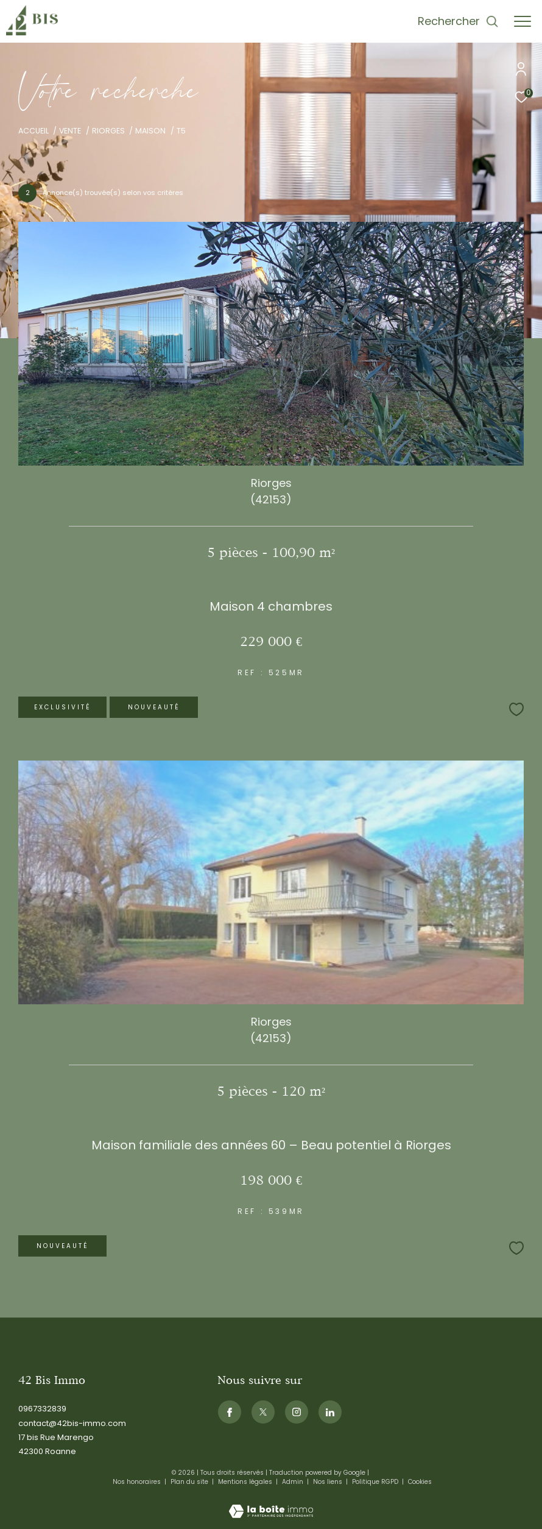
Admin (293, 1481)
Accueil (33, 131)
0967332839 (42, 1408)
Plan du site (190, 1481)
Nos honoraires (138, 1481)
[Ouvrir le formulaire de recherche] (458, 21)
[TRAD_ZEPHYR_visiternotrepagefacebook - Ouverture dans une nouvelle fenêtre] (229, 1412)
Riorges (108, 131)
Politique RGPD (375, 1481)
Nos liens (328, 1481)
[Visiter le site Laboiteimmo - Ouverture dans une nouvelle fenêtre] (271, 1503)
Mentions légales (246, 1481)
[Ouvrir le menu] (522, 21)
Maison (150, 131)
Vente (70, 131)
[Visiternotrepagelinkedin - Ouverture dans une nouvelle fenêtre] (330, 1412)
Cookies (420, 1482)
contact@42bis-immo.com (72, 1423)
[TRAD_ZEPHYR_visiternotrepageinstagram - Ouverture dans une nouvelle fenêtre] (296, 1412)
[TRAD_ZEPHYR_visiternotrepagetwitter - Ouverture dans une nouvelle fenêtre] (263, 1412)
